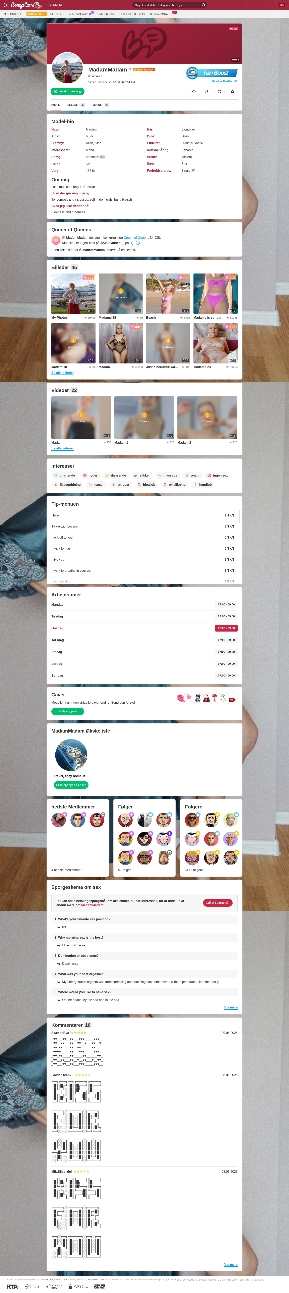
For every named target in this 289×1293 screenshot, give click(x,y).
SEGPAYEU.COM (96, 1279)
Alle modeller (13, 14)
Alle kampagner (81, 13)
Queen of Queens (136, 237)
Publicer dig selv (133, 14)
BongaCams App (161, 13)
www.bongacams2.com (55, 1279)
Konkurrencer (106, 14)
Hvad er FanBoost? (225, 81)
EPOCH (80, 1279)
